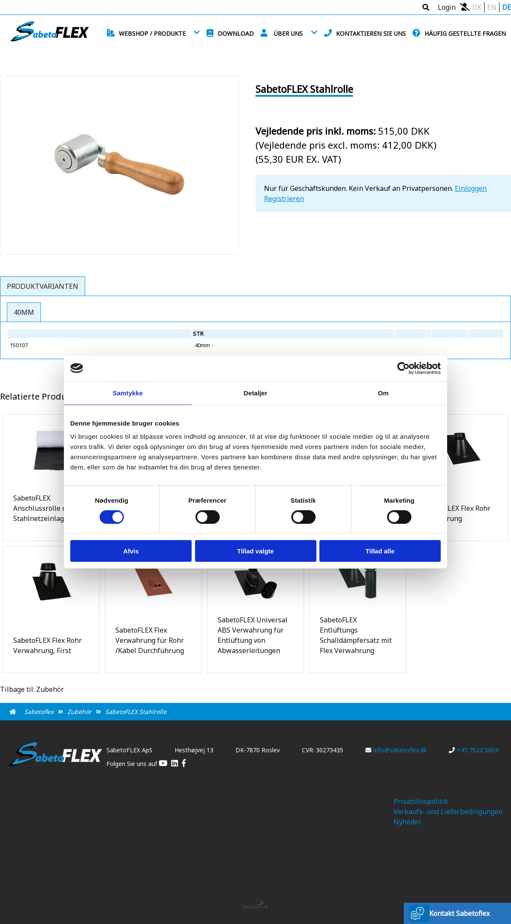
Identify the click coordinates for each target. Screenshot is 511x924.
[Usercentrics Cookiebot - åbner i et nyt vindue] (403, 368)
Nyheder (407, 821)
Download (236, 33)
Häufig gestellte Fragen (465, 33)
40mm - (205, 345)
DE (506, 7)
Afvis (131, 551)
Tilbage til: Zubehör (32, 689)
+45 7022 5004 (473, 750)
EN (492, 7)
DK (477, 7)
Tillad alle (379, 551)
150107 (19, 345)
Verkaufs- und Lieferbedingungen (447, 811)
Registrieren (284, 198)
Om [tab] (383, 392)
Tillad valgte (255, 551)
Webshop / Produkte (152, 33)
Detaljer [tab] (255, 392)
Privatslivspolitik (420, 801)
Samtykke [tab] (128, 392)
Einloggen (471, 188)
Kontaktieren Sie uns (371, 33)
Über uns (288, 33)
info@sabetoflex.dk (396, 750)
